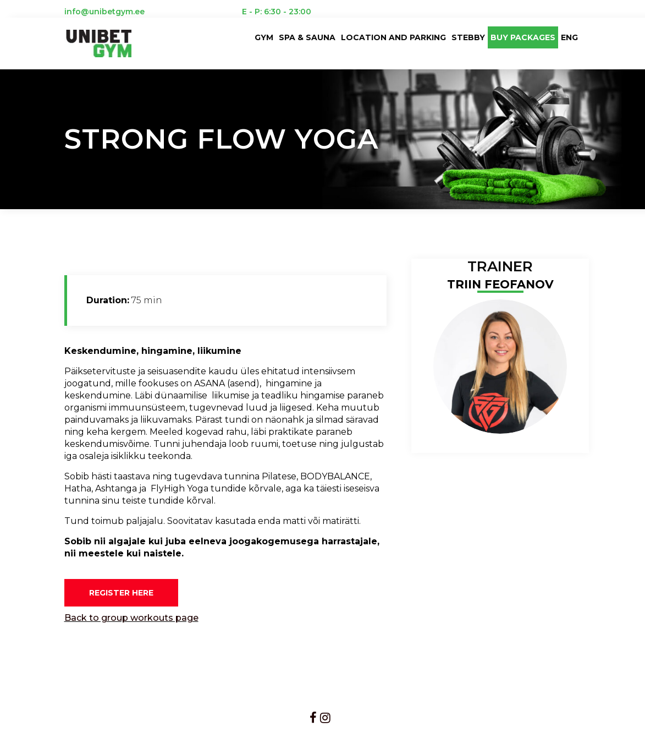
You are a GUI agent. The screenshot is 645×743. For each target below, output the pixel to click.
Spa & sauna (307, 37)
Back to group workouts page (131, 618)
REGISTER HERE (121, 593)
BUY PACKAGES (522, 37)
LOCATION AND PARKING (393, 37)
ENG (569, 37)
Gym (264, 37)
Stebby (468, 37)
